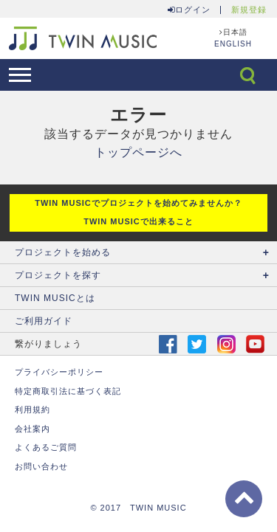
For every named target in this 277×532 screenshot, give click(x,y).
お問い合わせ (41, 466)
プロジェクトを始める (63, 252)
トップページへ (138, 152)
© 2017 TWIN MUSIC (138, 507)
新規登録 (249, 10)
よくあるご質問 (46, 447)
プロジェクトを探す (58, 275)
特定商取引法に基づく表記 (68, 391)
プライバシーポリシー (59, 371)
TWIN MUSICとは (55, 298)
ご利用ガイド (43, 321)
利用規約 (32, 409)
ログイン (189, 10)
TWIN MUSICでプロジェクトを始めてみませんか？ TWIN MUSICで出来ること (138, 212)
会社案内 (32, 428)
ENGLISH (233, 44)
